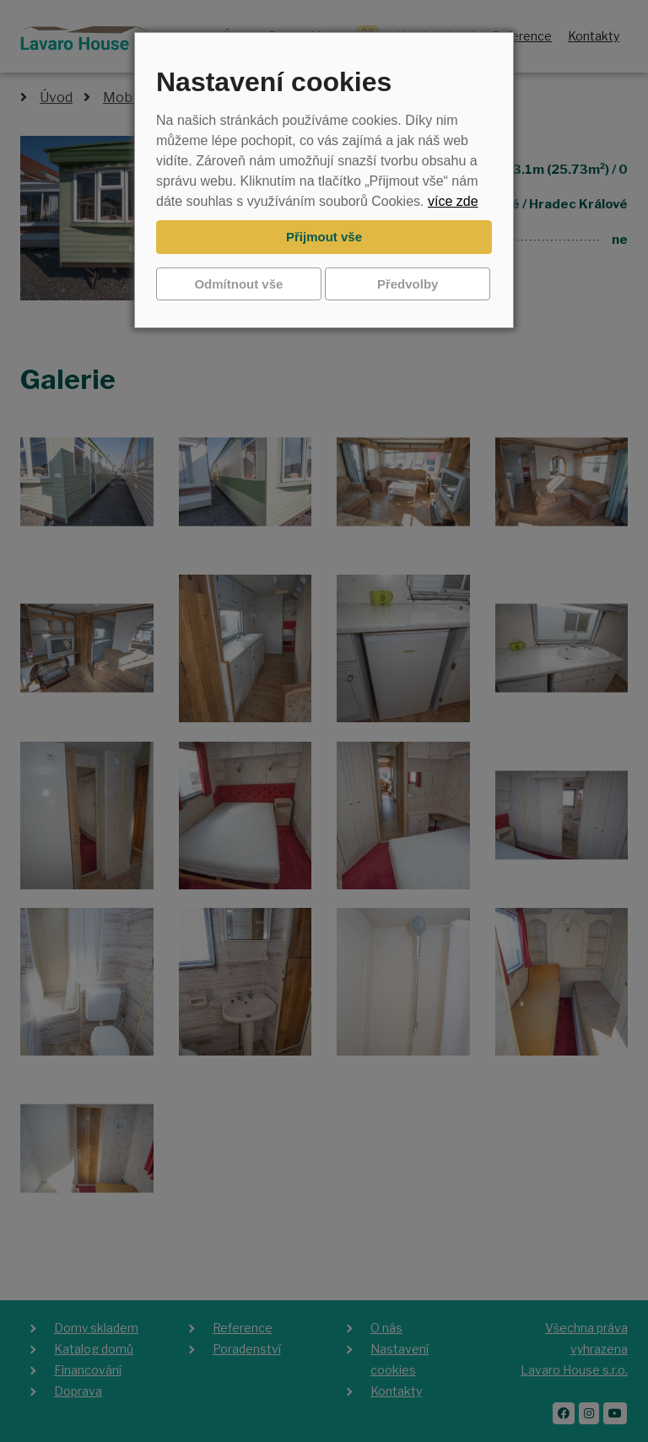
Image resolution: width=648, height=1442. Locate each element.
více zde (453, 201)
